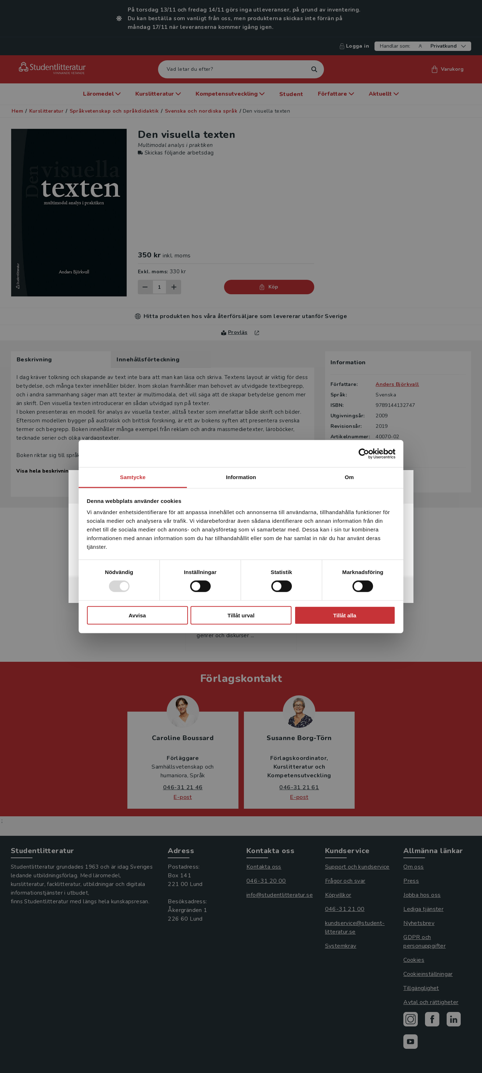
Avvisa (137, 615)
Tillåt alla (344, 615)
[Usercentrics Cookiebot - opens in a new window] (363, 453)
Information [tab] (241, 477)
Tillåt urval (241, 615)
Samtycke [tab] (133, 477)
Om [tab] (349, 477)
